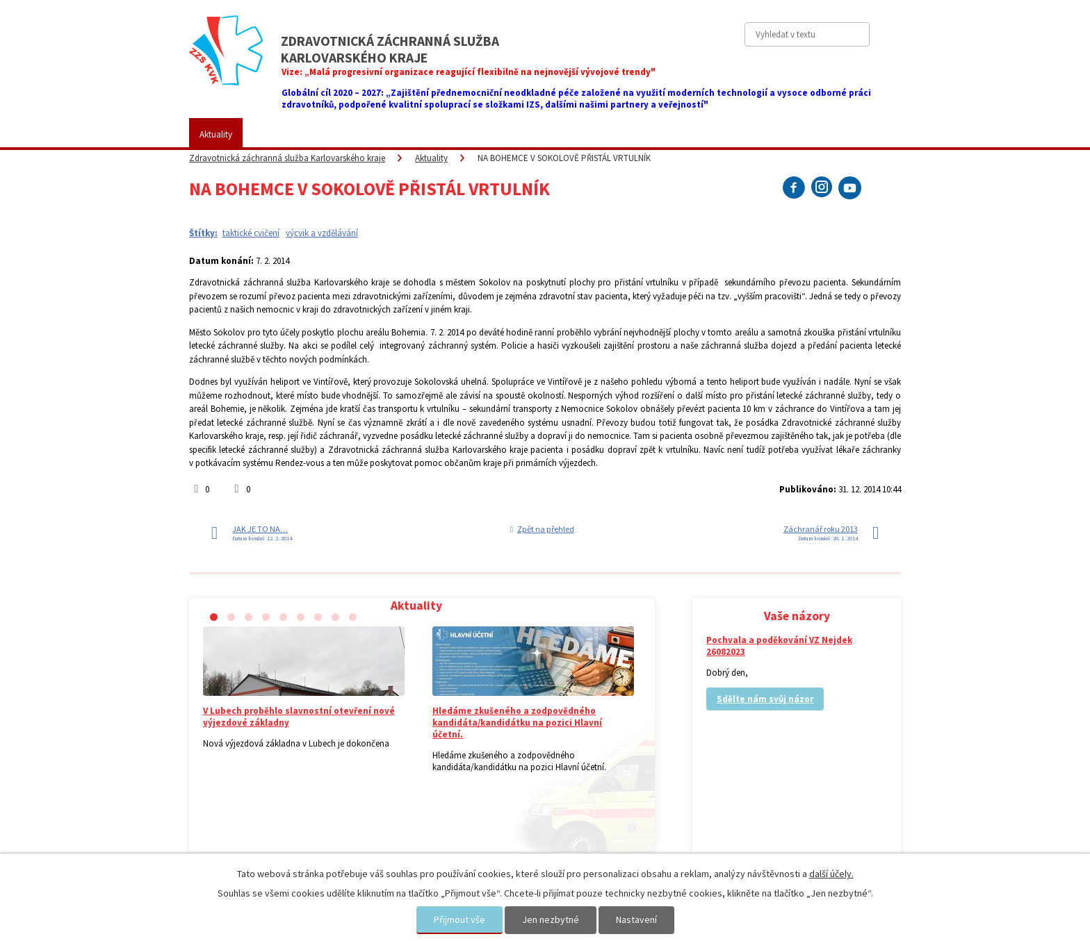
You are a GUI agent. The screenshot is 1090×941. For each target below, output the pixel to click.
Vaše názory (651, 134)
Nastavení (636, 919)
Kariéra (583, 134)
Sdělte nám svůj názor (765, 699)
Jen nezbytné (550, 919)
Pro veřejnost (352, 134)
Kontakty (722, 134)
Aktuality (216, 134)
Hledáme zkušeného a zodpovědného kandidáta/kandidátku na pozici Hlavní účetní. (517, 722)
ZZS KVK (279, 134)
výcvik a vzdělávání (322, 233)
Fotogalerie (517, 134)
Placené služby (436, 134)
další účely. (831, 873)
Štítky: (203, 233)
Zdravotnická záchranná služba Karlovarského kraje (287, 158)
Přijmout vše (459, 919)
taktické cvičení (250, 233)
